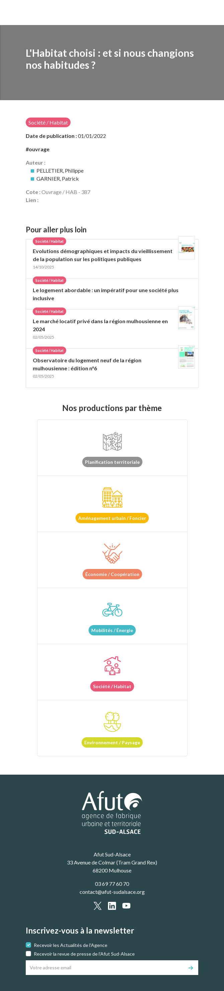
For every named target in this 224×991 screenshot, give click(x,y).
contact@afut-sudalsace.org (112, 891)
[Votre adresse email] (105, 967)
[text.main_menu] (189, 12)
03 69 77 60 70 (112, 883)
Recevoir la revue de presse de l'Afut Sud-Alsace (84, 954)
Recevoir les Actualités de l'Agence (70, 945)
